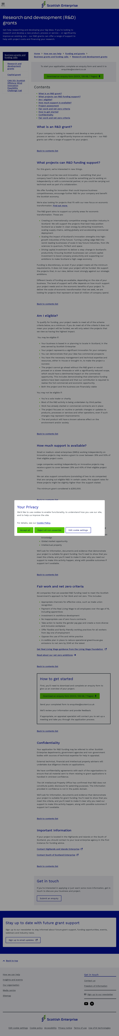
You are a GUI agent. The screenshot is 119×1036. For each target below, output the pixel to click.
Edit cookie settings (78, 530)
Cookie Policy (43, 523)
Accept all (25, 530)
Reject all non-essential (49, 530)
